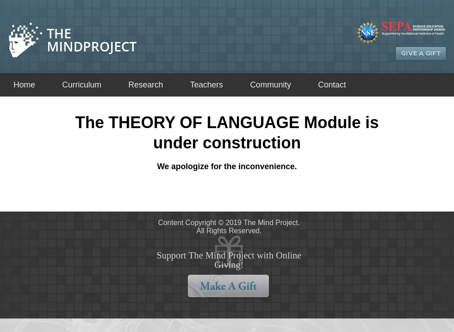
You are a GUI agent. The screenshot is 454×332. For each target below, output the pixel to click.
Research (145, 84)
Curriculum (81, 84)
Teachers (206, 84)
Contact (332, 84)
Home (24, 84)
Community (270, 84)
